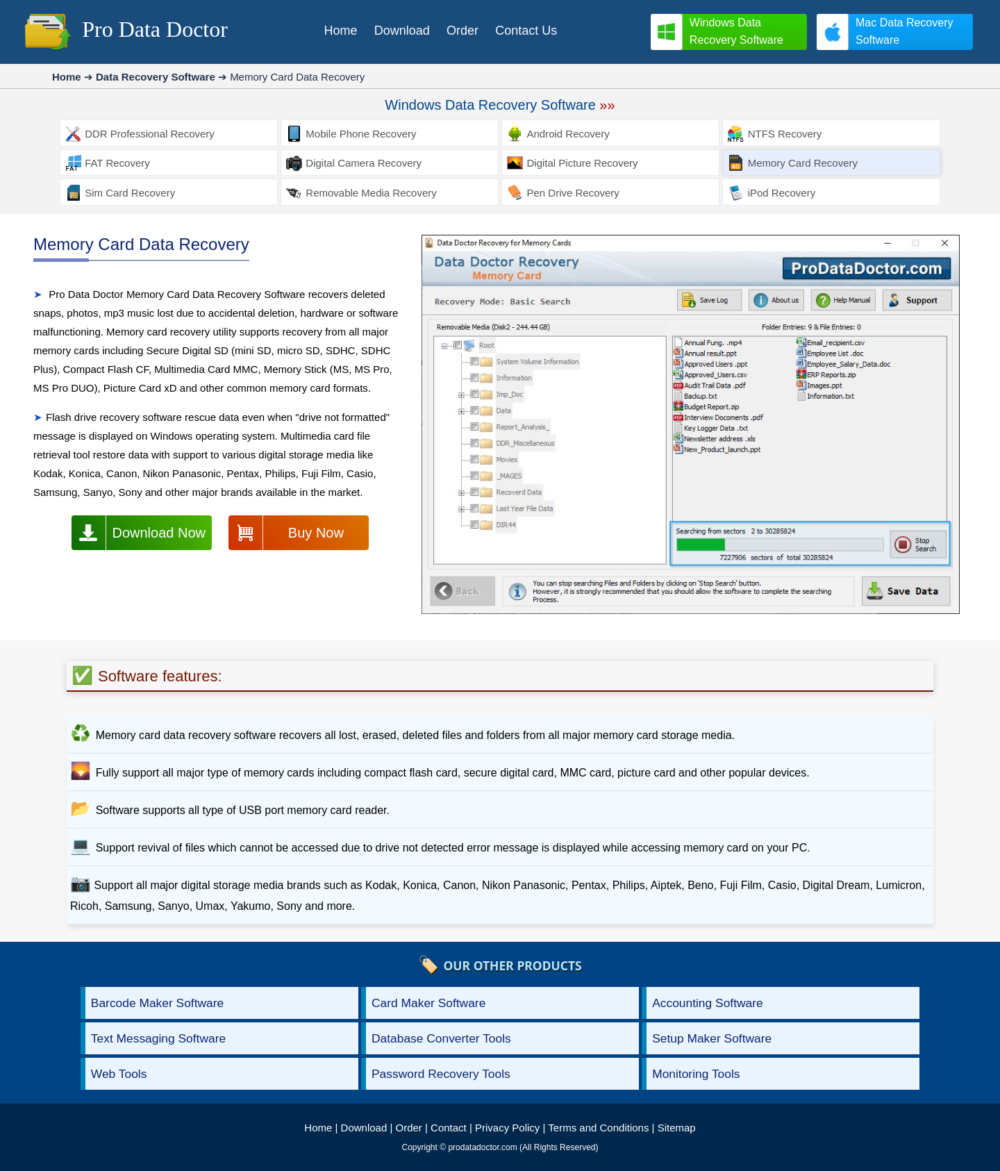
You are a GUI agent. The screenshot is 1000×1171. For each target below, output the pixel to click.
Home (318, 1127)
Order (409, 1127)
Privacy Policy (507, 1127)
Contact (449, 1127)
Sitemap (677, 1127)
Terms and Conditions (598, 1127)
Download (364, 1127)
